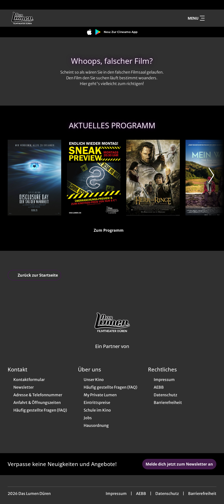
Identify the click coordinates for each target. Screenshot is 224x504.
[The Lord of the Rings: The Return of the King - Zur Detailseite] (153, 177)
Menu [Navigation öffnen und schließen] (196, 18)
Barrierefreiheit (202, 493)
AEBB (141, 493)
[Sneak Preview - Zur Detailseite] (93, 177)
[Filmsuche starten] (211, 18)
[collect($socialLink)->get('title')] (8, 5)
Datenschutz (167, 493)
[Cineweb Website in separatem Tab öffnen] (112, 352)
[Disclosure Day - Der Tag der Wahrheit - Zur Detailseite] (34, 177)
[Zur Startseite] (41, 18)
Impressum (116, 493)
